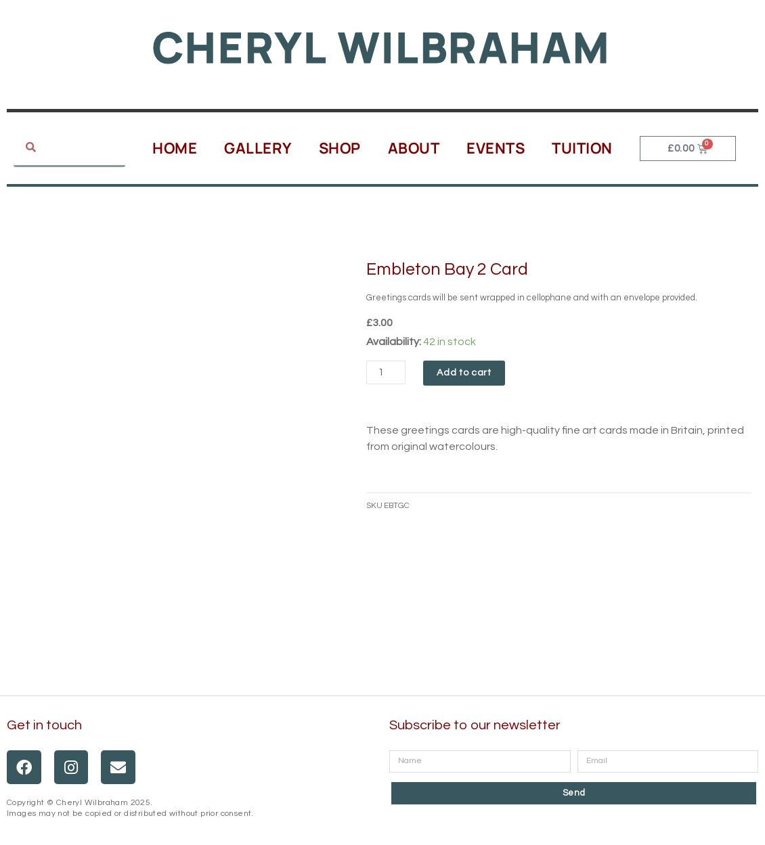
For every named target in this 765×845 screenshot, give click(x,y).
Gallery (258, 148)
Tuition (582, 148)
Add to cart (464, 373)
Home (174, 148)
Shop (340, 148)
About (414, 148)
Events (495, 148)
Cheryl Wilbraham (381, 47)
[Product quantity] (386, 372)
